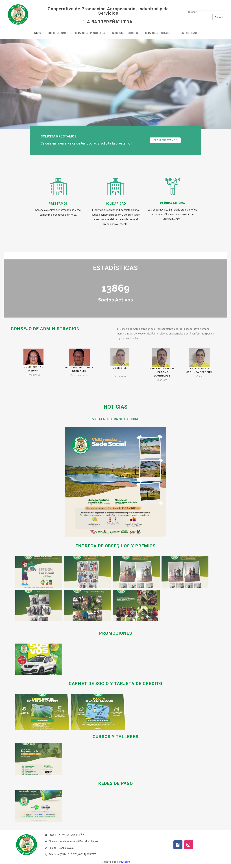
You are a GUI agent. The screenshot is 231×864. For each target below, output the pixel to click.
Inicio (37, 33)
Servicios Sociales (125, 33)
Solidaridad (115, 203)
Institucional (58, 33)
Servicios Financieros (90, 33)
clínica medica (172, 203)
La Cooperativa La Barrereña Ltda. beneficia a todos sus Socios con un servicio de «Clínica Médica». (172, 214)
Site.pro (125, 861)
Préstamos (58, 203)
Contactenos (188, 33)
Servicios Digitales (158, 33)
